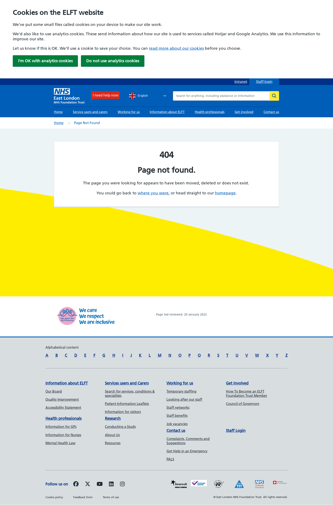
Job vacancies (177, 424)
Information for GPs (60, 426)
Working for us (129, 112)
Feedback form (83, 497)
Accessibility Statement (63, 407)
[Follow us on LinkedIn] (111, 484)
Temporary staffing (181, 391)
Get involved (244, 112)
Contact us (271, 112)
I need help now (105, 95)
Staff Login (236, 430)
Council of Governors (242, 404)
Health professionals (209, 112)
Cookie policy (54, 497)
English (138, 95)
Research (113, 418)
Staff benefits (177, 415)
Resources (112, 443)
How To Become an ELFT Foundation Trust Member (246, 393)
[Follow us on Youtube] (100, 484)
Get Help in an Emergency (186, 451)
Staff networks (177, 407)
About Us (112, 435)
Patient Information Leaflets (127, 404)
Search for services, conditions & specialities (130, 393)
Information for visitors (123, 412)
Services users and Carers (127, 383)
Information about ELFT (167, 112)
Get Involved (237, 383)
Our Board (53, 391)
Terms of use (111, 497)
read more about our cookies (176, 48)
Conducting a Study (120, 426)
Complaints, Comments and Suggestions (188, 441)
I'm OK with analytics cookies (45, 60)
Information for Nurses (63, 435)
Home (58, 112)
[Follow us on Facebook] (76, 484)
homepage (225, 193)
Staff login (264, 81)
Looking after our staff (184, 399)
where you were (153, 193)
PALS (170, 459)
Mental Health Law (60, 443)
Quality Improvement (62, 399)
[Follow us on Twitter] (87, 484)
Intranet (240, 81)
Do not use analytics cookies (112, 60)
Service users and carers (90, 112)
